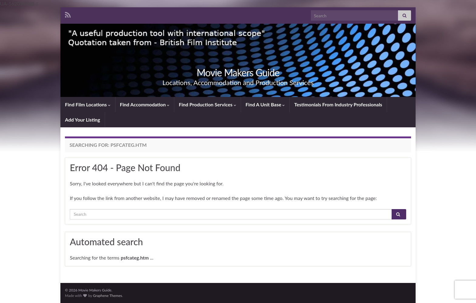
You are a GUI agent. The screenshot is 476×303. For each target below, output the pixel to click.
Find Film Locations (87, 104)
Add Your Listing (82, 119)
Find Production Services (207, 104)
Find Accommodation (144, 104)
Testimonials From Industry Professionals (338, 104)
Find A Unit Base (265, 104)
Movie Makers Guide (238, 72)
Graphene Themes (107, 295)
